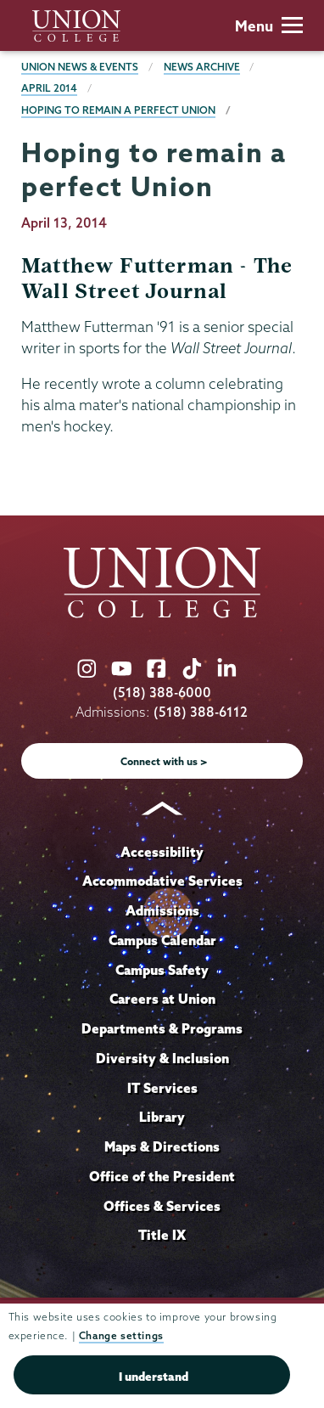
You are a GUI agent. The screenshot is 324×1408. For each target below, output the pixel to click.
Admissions (162, 910)
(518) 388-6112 (201, 712)
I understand (153, 1376)
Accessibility (162, 851)
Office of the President (162, 1176)
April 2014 (49, 88)
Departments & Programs (162, 1028)
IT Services (162, 1087)
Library (162, 1116)
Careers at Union (162, 998)
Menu (269, 26)
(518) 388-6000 (162, 692)
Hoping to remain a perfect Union (118, 110)
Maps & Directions (162, 1146)
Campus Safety (162, 969)
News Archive (202, 66)
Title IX (162, 1234)
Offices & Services (162, 1205)
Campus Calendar (162, 940)
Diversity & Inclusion (162, 1058)
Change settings (121, 1335)
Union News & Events (79, 66)
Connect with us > (164, 761)
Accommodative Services (162, 880)
